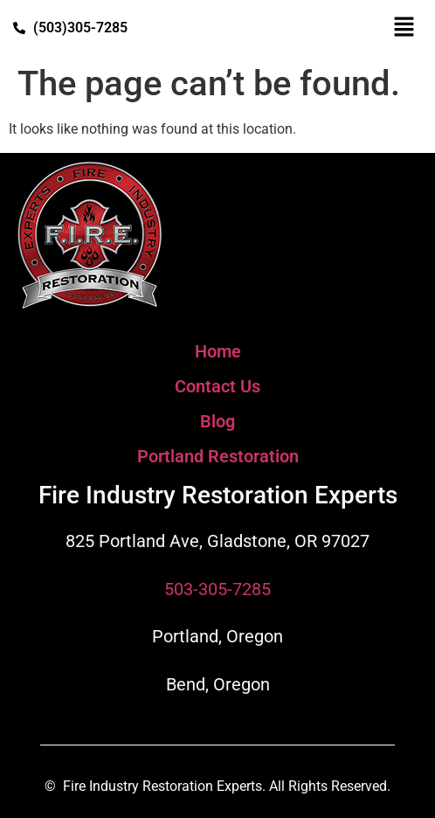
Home (218, 351)
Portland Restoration (218, 456)
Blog (217, 421)
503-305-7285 (217, 589)
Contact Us (217, 386)
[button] (404, 28)
